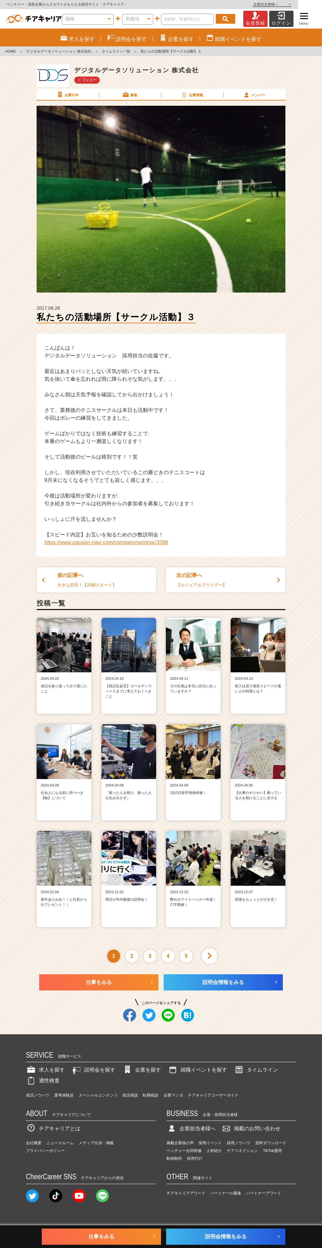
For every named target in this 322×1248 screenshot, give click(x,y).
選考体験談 (64, 1095)
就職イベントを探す (197, 1070)
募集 (129, 95)
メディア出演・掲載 (96, 1143)
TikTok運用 (272, 1150)
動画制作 (174, 1158)
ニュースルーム (60, 1143)
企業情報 (191, 95)
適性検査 (43, 1080)
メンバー (254, 95)
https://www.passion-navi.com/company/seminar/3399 (106, 542)
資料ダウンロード (270, 1143)
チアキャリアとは (53, 1128)
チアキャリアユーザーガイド (213, 1095)
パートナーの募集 (225, 1193)
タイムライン (256, 1070)
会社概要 (33, 1143)
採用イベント (210, 1143)
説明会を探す (93, 1070)
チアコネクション (242, 1150)
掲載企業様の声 (180, 1143)
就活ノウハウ (37, 1095)
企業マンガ (173, 1095)
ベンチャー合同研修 (184, 1150)
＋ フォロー (87, 80)
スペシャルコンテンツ (98, 1095)
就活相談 (130, 1095)
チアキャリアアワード (186, 1193)
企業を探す (141, 1070)
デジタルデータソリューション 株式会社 (58, 51)
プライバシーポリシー (45, 1150)
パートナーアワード (263, 1193)
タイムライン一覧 (116, 51)
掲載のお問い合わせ (251, 1128)
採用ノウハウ (238, 1143)
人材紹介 (214, 1150)
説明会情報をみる (223, 982)
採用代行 (194, 1158)
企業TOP (67, 95)
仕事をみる (99, 982)
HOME (10, 51)
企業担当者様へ (296, 4)
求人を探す (45, 1070)
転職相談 (150, 1095)
